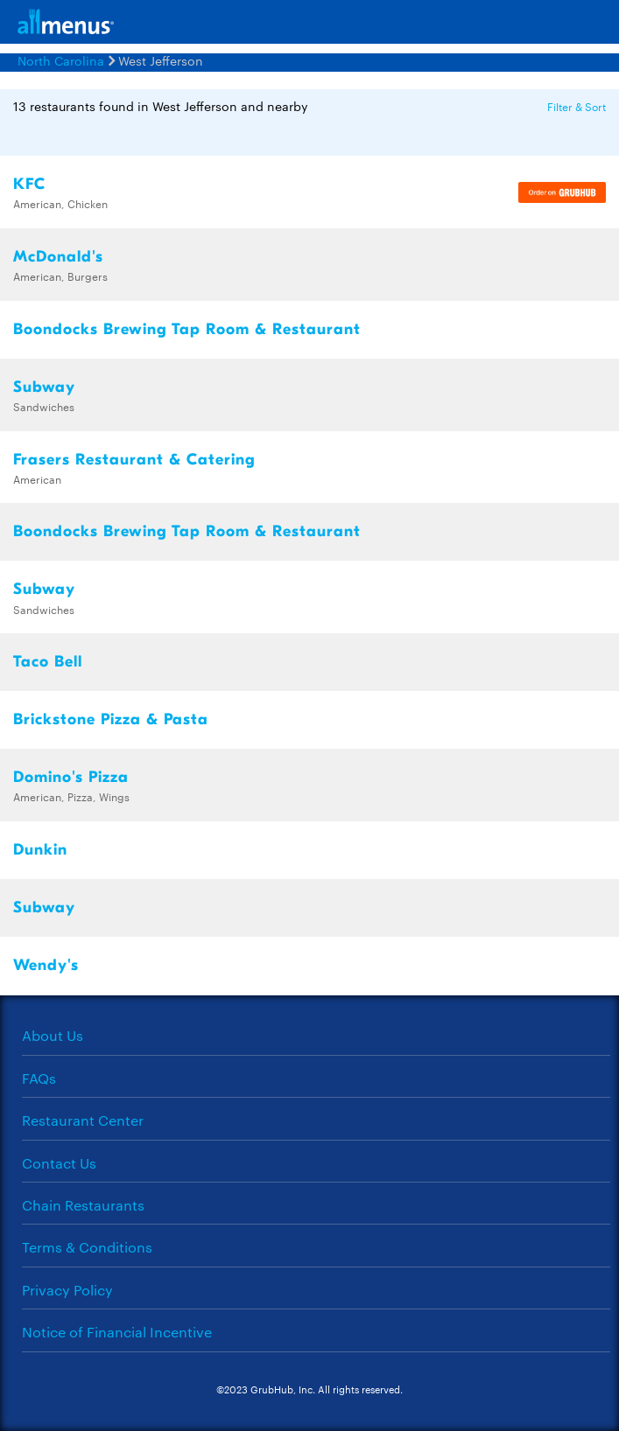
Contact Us (59, 1163)
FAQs (39, 1078)
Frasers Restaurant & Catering (134, 459)
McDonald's (58, 257)
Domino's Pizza (71, 777)
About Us (52, 1035)
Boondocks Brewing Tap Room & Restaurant (187, 329)
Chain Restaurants (83, 1205)
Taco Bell (47, 662)
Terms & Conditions (87, 1247)
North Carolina (61, 60)
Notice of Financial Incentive (117, 1332)
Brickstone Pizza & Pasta (110, 719)
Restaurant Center (83, 1120)
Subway (44, 387)
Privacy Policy (67, 1290)
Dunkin (40, 850)
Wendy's (46, 965)
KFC (29, 184)
